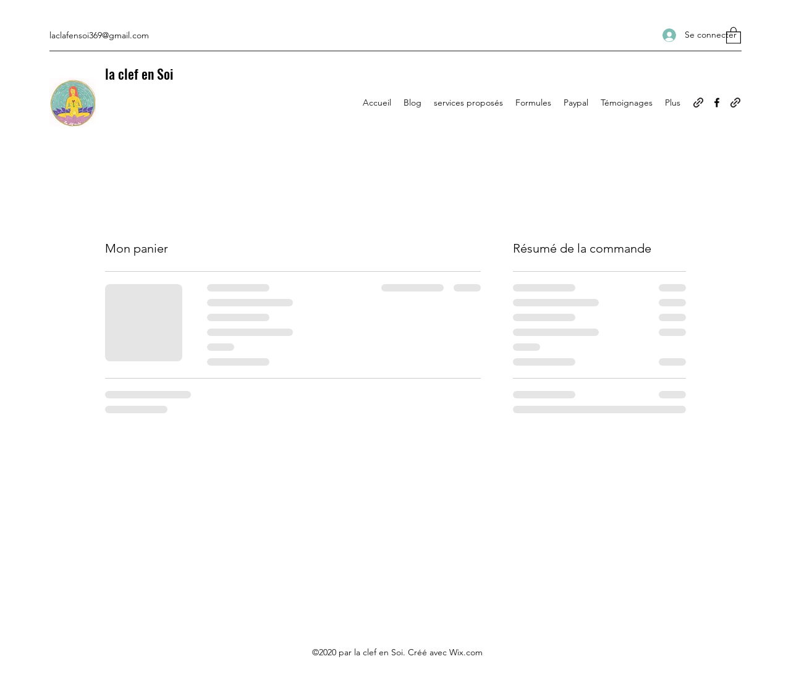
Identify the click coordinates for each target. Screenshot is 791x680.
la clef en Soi (139, 73)
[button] (733, 35)
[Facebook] (717, 102)
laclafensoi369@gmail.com (99, 35)
